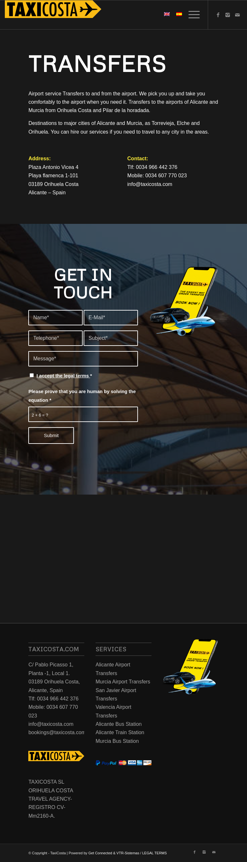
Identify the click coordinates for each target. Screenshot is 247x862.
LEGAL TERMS (154, 853)
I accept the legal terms (63, 375)
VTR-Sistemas (127, 853)
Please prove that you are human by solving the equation (82, 395)
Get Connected (100, 853)
